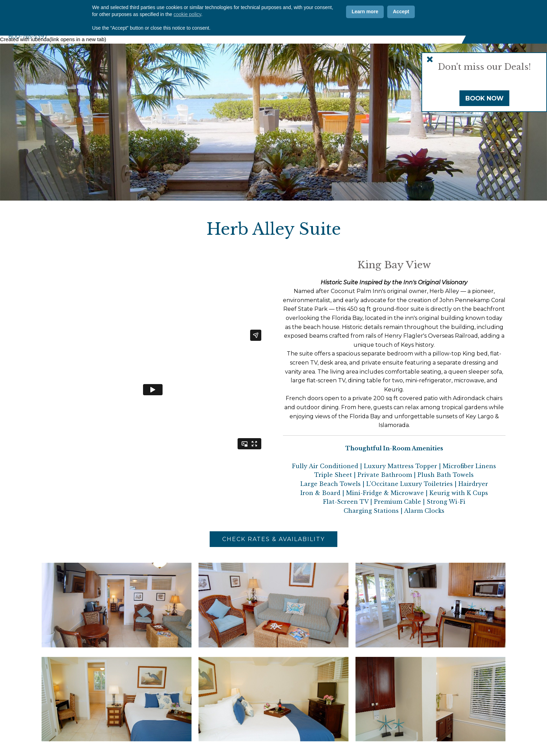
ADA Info (390, 12)
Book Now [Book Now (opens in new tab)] (508, 21)
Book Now (484, 98)
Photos (275, 12)
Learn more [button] (365, 710)
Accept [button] (401, 710)
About (216, 32)
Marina (340, 32)
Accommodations (258, 32)
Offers (310, 12)
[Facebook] (422, 11)
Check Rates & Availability (273, 539)
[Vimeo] (450, 11)
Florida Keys (440, 32)
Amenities (305, 32)
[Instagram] (436, 11)
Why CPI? (239, 12)
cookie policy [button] (187, 713)
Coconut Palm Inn (73, 15)
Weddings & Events (386, 32)
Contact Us (349, 12)
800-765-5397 (27, 36)
